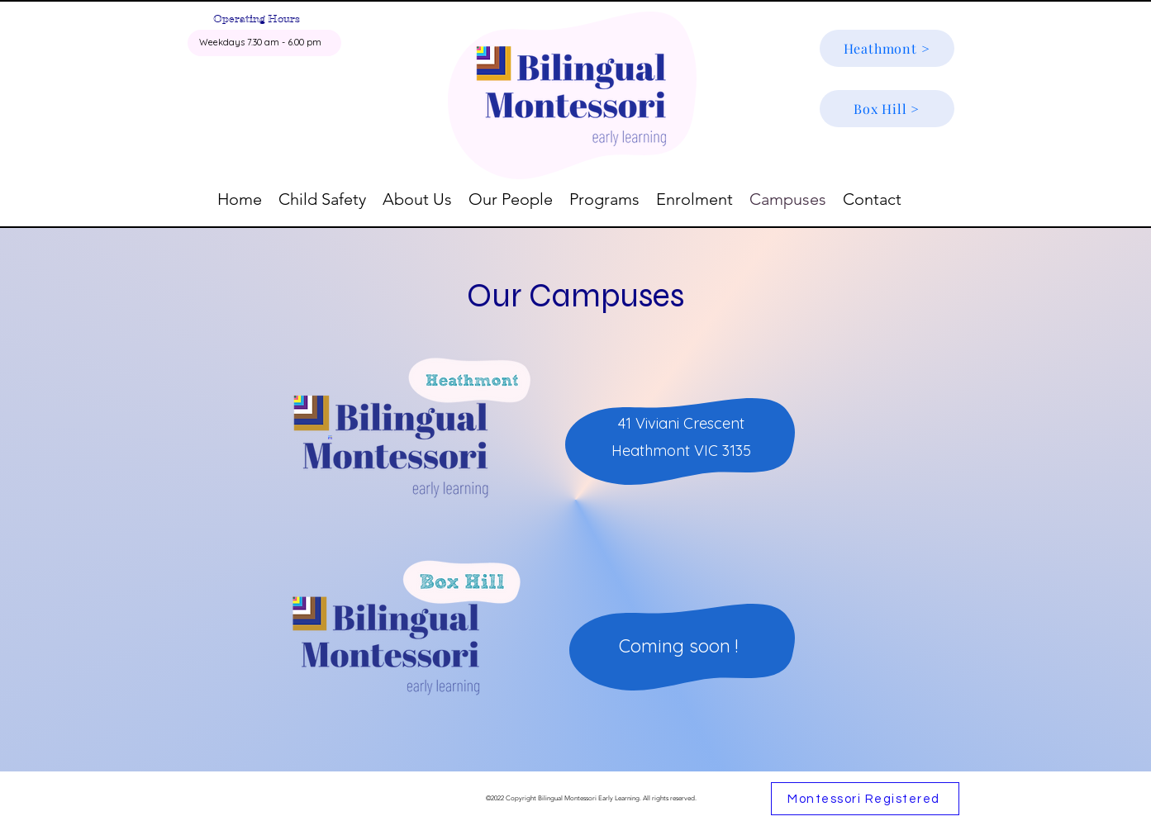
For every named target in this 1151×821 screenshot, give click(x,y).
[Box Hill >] (887, 108)
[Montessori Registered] (865, 798)
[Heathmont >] (887, 48)
